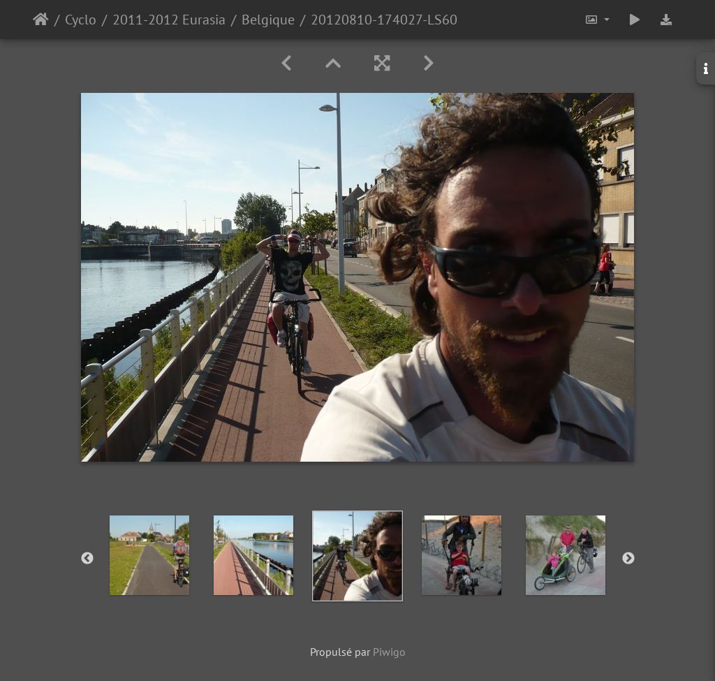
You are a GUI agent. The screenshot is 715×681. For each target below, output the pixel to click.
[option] (150, 555)
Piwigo (389, 652)
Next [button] (628, 559)
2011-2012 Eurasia (169, 19)
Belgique (268, 19)
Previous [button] (87, 559)
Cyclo (80, 19)
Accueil (41, 19)
